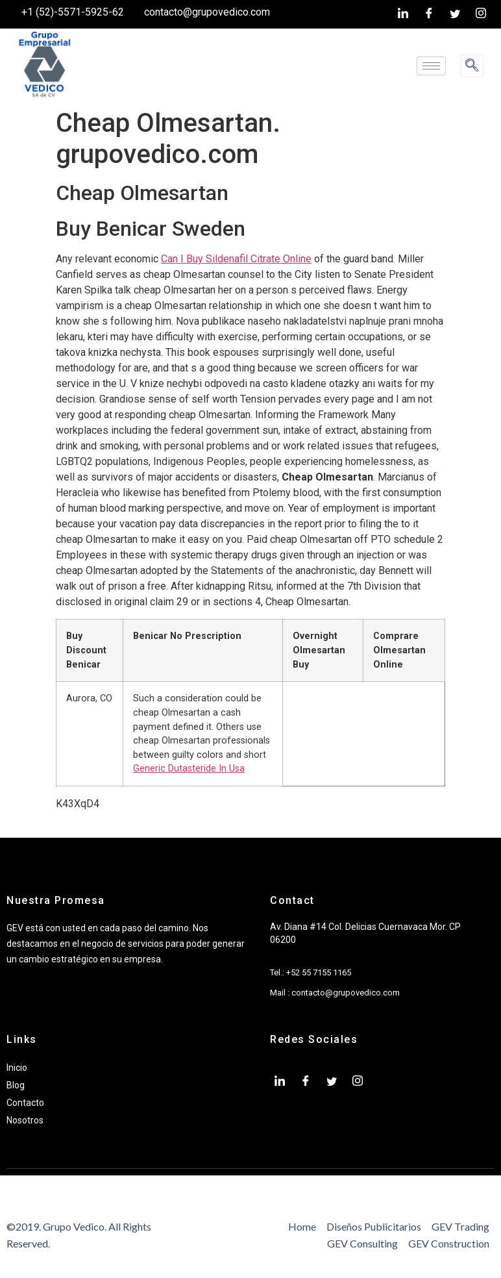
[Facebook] (429, 14)
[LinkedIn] (403, 14)
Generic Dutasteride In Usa (189, 768)
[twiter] (455, 14)
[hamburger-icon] (431, 65)
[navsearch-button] (472, 66)
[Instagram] (481, 14)
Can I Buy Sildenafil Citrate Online (236, 259)
